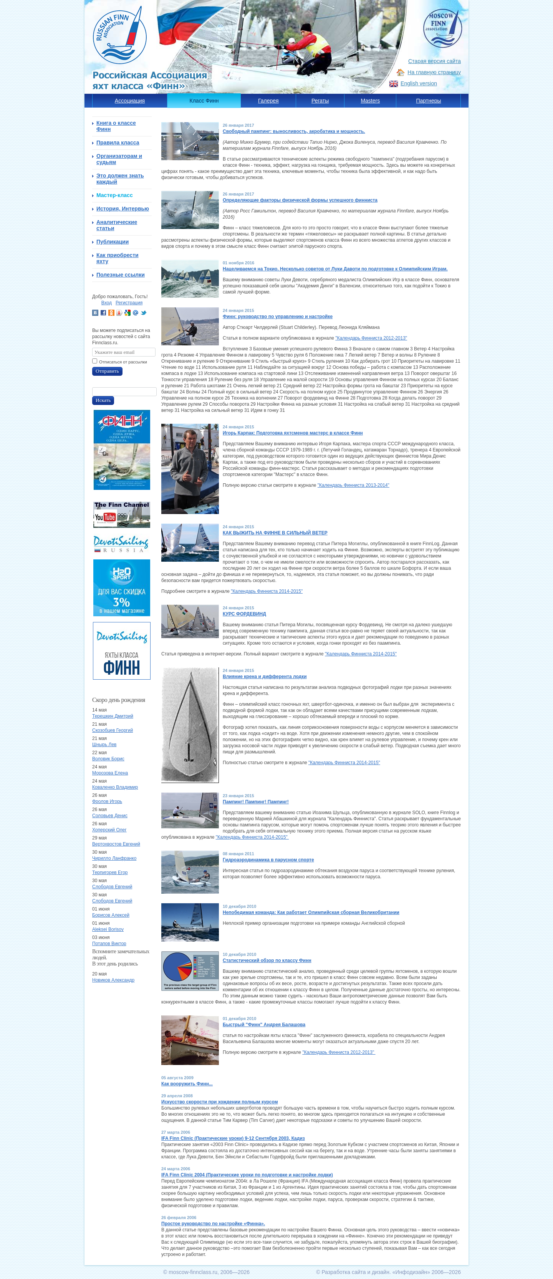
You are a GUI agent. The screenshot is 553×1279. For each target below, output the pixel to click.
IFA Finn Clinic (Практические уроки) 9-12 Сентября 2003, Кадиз (233, 1138)
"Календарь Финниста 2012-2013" (371, 338)
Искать (103, 400)
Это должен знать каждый (120, 179)
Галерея (268, 101)
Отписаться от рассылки (123, 362)
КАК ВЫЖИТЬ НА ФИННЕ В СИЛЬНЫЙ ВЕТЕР (275, 533)
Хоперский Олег (109, 830)
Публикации (112, 242)
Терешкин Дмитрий (112, 716)
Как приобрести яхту (117, 258)
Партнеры (428, 101)
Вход (106, 302)
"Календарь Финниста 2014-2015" (267, 591)
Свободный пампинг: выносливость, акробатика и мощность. (294, 131)
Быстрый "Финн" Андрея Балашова (264, 1024)
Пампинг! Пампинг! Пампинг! (256, 802)
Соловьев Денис (109, 815)
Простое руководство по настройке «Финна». (213, 1223)
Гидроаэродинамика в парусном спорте (268, 860)
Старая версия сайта (434, 61)
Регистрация (129, 302)
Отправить (107, 371)
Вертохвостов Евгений (116, 844)
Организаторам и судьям (119, 159)
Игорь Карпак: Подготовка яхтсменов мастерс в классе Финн (293, 433)
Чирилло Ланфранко (114, 858)
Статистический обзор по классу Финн (267, 960)
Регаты (320, 101)
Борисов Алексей (110, 915)
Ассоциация (130, 101)
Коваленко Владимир (115, 787)
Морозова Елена (110, 773)
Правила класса (117, 142)
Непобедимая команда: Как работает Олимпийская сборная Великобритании (311, 912)
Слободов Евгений (112, 886)
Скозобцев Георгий (112, 730)
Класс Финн (204, 101)
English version (419, 83)
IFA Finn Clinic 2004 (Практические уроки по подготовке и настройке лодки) (247, 1175)
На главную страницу (434, 72)
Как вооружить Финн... (187, 1084)
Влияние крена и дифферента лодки (265, 676)
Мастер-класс (114, 195)
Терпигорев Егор (110, 872)
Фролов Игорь (107, 801)
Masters (370, 101)
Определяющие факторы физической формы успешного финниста (300, 200)
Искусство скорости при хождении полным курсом (219, 1102)
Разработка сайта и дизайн (355, 1272)
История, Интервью (122, 209)
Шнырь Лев (104, 744)
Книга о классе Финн (116, 126)
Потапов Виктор (109, 943)
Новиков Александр (113, 980)
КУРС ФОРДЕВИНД (244, 614)
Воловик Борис (108, 758)
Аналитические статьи (116, 225)
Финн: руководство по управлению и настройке (278, 316)
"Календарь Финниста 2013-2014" (353, 485)
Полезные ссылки (120, 275)
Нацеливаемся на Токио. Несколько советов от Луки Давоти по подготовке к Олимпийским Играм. (335, 269)
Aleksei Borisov (108, 929)
